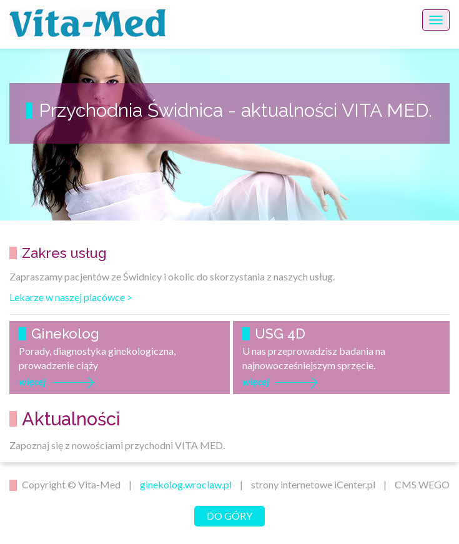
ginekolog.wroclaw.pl (186, 484)
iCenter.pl (354, 484)
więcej (32, 381)
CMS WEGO (422, 484)
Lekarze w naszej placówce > (70, 297)
